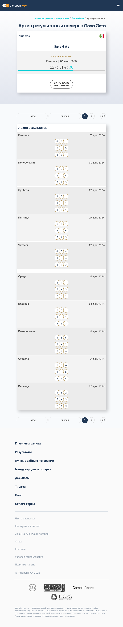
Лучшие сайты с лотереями (34, 461)
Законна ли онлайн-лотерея (32, 533)
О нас (18, 541)
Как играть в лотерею (27, 526)
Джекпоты (22, 478)
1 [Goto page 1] (84, 116)
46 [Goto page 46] (103, 420)
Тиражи (20, 486)
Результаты (62, 18)
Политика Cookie (25, 564)
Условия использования (29, 556)
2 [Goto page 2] (91, 116)
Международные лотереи (33, 469)
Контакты (20, 549)
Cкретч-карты (25, 504)
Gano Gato (78, 18)
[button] (118, 5)
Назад (32, 116)
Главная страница (43, 18)
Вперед (65, 116)
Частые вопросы (25, 518)
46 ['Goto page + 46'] (103, 116)
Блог (18, 495)
